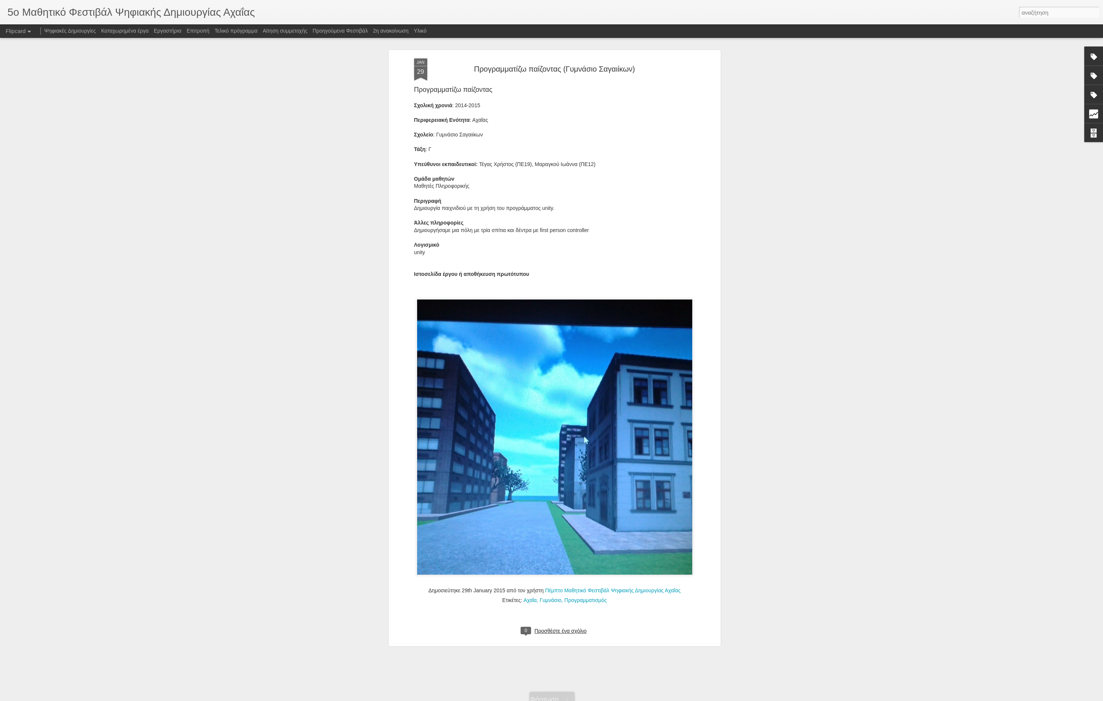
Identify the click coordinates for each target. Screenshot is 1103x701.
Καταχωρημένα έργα (125, 31)
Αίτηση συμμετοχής (285, 31)
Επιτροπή (198, 31)
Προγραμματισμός (585, 600)
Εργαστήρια (167, 31)
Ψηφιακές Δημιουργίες (70, 31)
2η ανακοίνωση (391, 31)
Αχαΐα (530, 600)
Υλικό (420, 31)
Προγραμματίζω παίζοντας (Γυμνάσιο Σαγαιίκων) (554, 69)
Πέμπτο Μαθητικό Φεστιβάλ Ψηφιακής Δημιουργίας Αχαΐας (613, 590)
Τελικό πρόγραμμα (235, 31)
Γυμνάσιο (550, 600)
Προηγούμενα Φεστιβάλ (340, 31)
